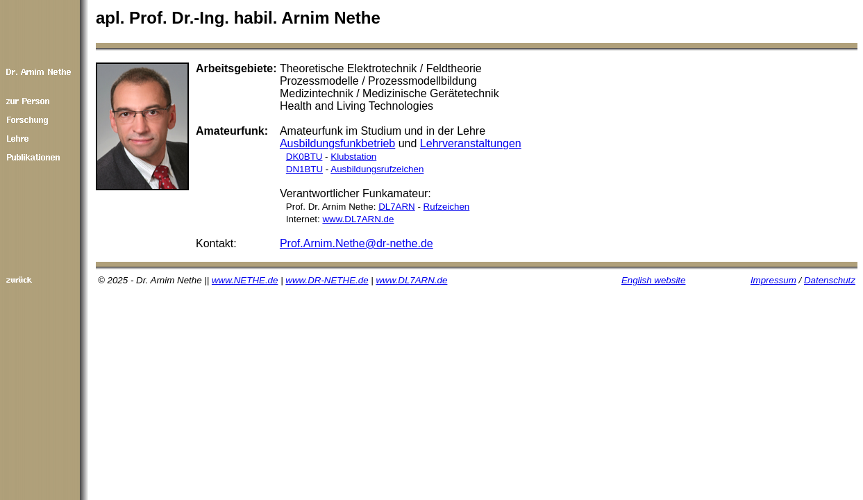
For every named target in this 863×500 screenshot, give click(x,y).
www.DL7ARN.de (358, 219)
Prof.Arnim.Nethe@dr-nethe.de (356, 243)
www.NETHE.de (245, 280)
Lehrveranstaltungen (470, 143)
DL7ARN (396, 206)
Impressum (773, 280)
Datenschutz (829, 280)
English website (653, 280)
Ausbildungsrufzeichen (377, 169)
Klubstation (353, 156)
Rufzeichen (447, 206)
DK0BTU (304, 156)
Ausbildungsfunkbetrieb (337, 143)
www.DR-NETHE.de (326, 280)
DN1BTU (304, 169)
